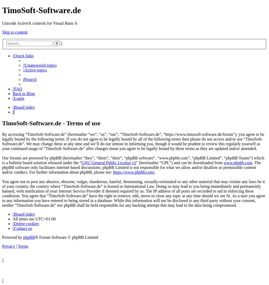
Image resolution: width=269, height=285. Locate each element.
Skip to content (15, 32)
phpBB (29, 237)
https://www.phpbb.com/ (134, 172)
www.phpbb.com (238, 162)
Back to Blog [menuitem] (24, 93)
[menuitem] (40, 65)
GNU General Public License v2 (108, 162)
